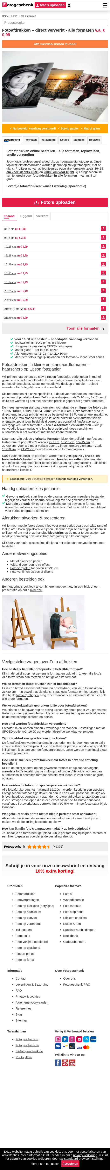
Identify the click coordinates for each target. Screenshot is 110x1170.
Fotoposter (24, 1025)
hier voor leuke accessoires (29, 601)
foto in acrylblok (89, 647)
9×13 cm (39, 432)
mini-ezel (47, 651)
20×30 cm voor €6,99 (23, 193)
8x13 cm (10, 248)
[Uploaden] (103, 248)
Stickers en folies (76, 1002)
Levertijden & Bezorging (34, 1077)
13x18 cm (10, 275)
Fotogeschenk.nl (28, 1135)
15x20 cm (11, 284)
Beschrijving (12, 146)
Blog (19, 1109)
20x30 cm (11, 319)
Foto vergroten (21, 628)
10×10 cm (81, 486)
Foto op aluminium (30, 999)
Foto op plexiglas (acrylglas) (30, 991)
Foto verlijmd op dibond (34, 1031)
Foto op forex (26, 1050)
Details (69, 146)
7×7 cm (67, 486)
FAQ (19, 1083)
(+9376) (60, 928)
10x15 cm (10, 266)
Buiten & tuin (73, 1008)
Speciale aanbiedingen (80, 1015)
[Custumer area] (71, 5)
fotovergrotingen (56, 759)
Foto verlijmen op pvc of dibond (34, 632)
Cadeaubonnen (75, 1027)
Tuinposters (25, 1018)
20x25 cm (11, 310)
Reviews (10, 155)
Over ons (70, 1070)
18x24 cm (11, 302)
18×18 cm (17, 493)
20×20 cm (10, 490)
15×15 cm (96, 486)
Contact (22, 1070)
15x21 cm (10, 293)
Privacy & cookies (29, 1089)
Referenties (24, 1102)
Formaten (33, 146)
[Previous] (7, 88)
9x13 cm (10, 257)
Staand (10, 235)
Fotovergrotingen (29, 983)
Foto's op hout (74, 995)
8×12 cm (22, 432)
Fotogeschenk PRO (78, 1077)
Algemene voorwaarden (34, 1096)
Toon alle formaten (86, 348)
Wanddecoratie (75, 983)
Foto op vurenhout (30, 1012)
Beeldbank (71, 1021)
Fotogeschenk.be (29, 1141)
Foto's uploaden (55, 221)
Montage (85, 146)
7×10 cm (8, 432)
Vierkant (45, 235)
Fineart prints (26, 1044)
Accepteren (95, 1163)
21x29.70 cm (13, 328)
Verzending (52, 146)
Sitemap (22, 1115)
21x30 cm (11, 337)
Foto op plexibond (29, 1038)
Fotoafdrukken (27, 976)
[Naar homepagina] (18, 5)
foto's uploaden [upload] (51, 5)
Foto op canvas (27, 1006)
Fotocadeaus (73, 989)
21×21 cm (36, 493)
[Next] (103, 88)
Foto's (67, 976)
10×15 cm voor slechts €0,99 (68, 189)
